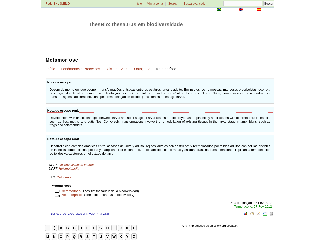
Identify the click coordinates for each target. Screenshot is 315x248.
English (250, 10)
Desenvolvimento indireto (76, 165)
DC (64, 214)
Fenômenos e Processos (80, 69)
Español (268, 10)
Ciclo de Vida (117, 69)
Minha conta (155, 3)
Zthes (106, 214)
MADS (71, 214)
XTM (99, 214)
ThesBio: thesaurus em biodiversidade (136, 24)
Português (230, 10)
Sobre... (173, 3)
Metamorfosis (71, 191)
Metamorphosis (72, 195)
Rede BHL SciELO (58, 3)
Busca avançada (194, 3)
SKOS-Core (82, 214)
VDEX (92, 214)
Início (138, 3)
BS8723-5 (56, 214)
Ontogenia (142, 69)
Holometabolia (69, 168)
